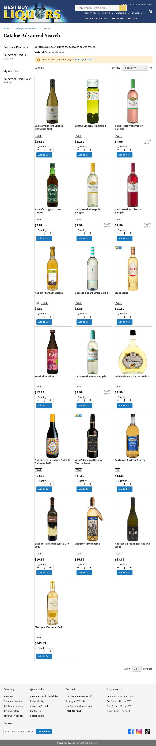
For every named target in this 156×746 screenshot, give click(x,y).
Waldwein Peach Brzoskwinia (132, 376)
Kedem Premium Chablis (49, 292)
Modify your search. (84, 59)
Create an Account (143, 4)
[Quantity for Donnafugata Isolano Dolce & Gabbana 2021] (44, 484)
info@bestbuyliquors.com (79, 706)
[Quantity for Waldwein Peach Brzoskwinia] (124, 400)
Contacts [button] (71, 689)
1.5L (37, 303)
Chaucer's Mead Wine (87, 543)
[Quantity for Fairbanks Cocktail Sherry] (124, 484)
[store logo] (38, 12)
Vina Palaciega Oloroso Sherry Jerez (88, 461)
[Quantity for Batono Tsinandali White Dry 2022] (44, 567)
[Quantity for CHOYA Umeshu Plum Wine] (84, 150)
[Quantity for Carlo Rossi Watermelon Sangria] (124, 150)
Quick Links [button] (37, 689)
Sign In (124, 4)
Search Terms (37, 715)
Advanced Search (39, 706)
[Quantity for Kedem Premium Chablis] (44, 317)
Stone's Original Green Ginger (48, 211)
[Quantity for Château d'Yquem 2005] (44, 651)
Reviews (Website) (13, 715)
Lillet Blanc (121, 292)
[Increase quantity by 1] (50, 149)
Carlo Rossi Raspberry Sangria (128, 211)
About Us (8, 696)
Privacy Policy (37, 701)
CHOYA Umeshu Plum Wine (90, 125)
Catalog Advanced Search (26, 28)
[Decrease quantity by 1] (38, 149)
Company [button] (9, 689)
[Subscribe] (44, 731)
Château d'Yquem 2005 (48, 627)
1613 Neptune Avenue (79, 696)
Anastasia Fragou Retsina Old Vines (132, 545)
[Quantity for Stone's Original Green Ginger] (44, 233)
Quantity (42, 146)
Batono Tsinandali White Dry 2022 (52, 545)
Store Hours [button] (114, 689)
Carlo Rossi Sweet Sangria (90, 376)
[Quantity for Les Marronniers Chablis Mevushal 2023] (44, 150)
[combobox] (100, 6)
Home (6, 28)
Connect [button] (8, 723)
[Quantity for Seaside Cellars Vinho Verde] (84, 317)
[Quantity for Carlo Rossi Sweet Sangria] (84, 400)
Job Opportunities (13, 706)
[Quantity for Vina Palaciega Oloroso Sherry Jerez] (84, 484)
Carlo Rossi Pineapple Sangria (88, 211)
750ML (38, 136)
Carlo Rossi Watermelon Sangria (129, 127)
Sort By (116, 67)
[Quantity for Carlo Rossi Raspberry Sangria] (124, 233)
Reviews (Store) (11, 710)
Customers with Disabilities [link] (44, 696)
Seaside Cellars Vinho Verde (91, 292)
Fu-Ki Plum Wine (44, 376)
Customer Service (12, 701)
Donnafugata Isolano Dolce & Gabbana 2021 (52, 461)
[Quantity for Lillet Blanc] (124, 317)
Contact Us (35, 710)
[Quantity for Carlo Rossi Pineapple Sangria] (84, 233)
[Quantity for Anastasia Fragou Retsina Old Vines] (124, 567)
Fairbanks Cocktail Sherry (130, 460)
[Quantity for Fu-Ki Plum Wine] (44, 400)
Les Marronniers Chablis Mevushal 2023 (49, 127)
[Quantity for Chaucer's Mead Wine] (84, 567)
